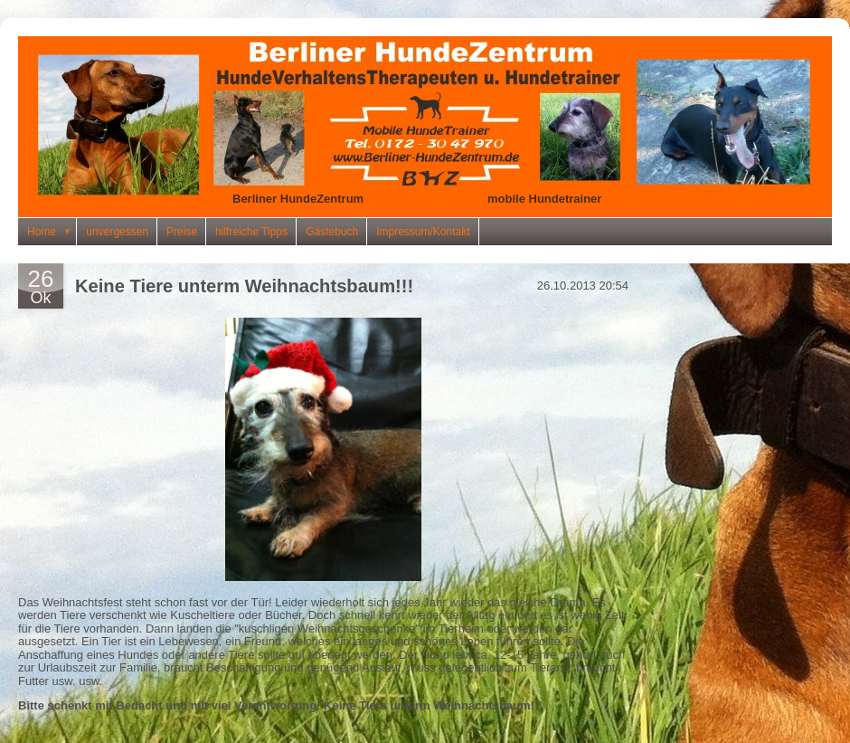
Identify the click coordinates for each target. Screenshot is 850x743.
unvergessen (117, 231)
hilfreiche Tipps (251, 231)
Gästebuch (332, 231)
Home (52, 231)
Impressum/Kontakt (422, 231)
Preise (181, 231)
